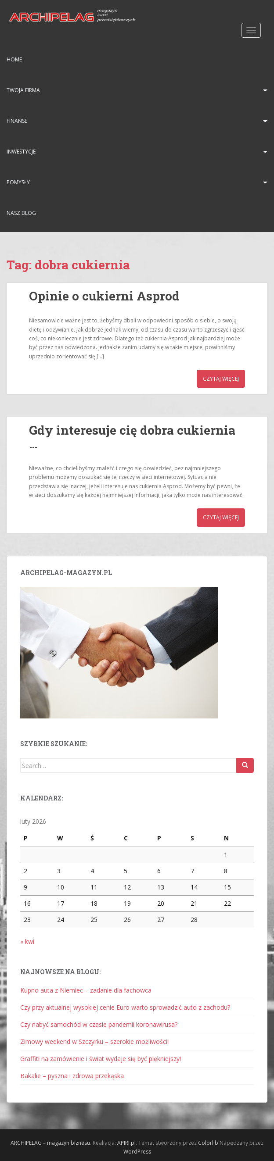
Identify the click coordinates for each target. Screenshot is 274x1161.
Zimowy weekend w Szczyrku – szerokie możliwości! (94, 1041)
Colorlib (208, 1143)
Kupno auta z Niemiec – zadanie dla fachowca (85, 990)
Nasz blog (21, 213)
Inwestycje (21, 151)
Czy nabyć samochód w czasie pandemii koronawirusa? (98, 1024)
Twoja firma (23, 90)
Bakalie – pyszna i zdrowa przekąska (72, 1076)
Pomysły (18, 182)
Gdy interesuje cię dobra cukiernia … (132, 437)
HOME (14, 59)
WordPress (137, 1151)
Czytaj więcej (221, 378)
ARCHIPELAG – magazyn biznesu (50, 1143)
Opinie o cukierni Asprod (104, 296)
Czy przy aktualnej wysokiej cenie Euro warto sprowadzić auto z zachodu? (125, 1007)
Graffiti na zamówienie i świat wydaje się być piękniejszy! (100, 1058)
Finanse (17, 121)
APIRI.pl (126, 1143)
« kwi (27, 941)
